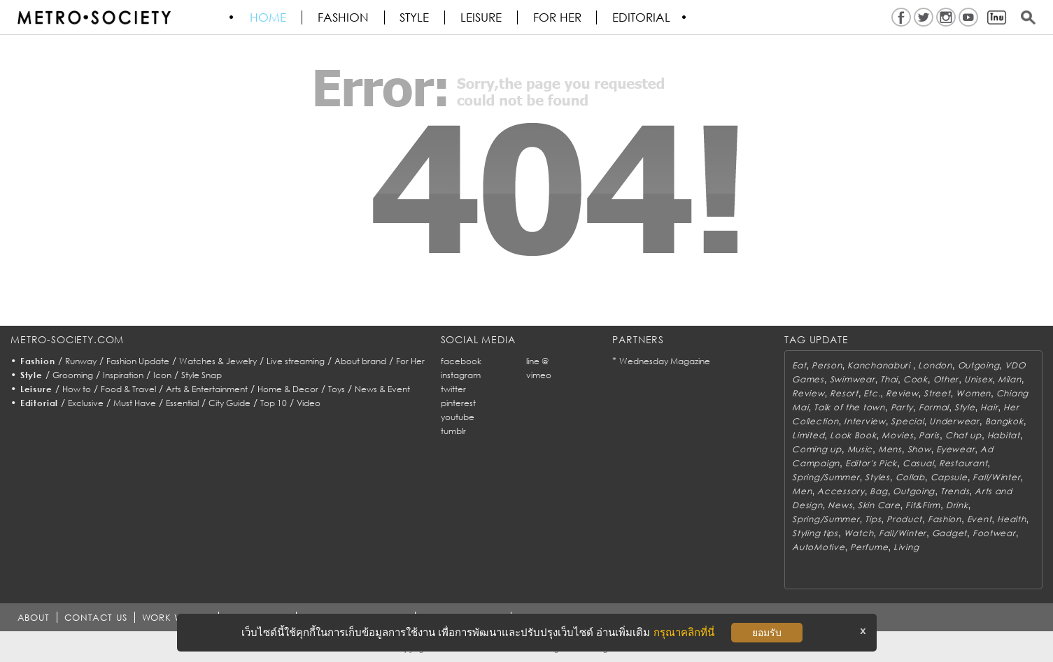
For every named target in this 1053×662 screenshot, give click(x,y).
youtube (457, 417)
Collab (910, 477)
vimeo (538, 375)
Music (860, 449)
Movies (897, 435)
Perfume (869, 547)
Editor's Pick (871, 463)
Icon (162, 375)
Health (1011, 519)
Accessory (840, 491)
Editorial (643, 17)
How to (76, 389)
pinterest (458, 403)
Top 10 (273, 403)
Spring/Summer (825, 477)
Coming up (816, 449)
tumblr (453, 431)
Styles (877, 477)
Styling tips (815, 533)
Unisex (978, 379)
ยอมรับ (767, 632)
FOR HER (559, 17)
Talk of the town (849, 407)
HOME (268, 17)
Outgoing (979, 365)
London (935, 365)
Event (979, 519)
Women (973, 393)
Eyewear (955, 449)
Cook (915, 379)
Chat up (963, 435)
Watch (859, 533)
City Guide (229, 403)
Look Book (853, 435)
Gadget (949, 533)
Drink (957, 505)
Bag (878, 491)
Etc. (871, 393)
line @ (537, 361)
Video (308, 403)
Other (946, 379)
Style (415, 17)
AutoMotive (818, 547)
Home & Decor (287, 389)
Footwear (994, 533)
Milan (1010, 379)
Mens (890, 449)
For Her (410, 361)
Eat (799, 365)
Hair (989, 407)
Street (937, 393)
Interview (864, 421)
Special (907, 421)
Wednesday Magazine (664, 361)
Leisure (482, 17)
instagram (461, 375)
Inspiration (123, 375)
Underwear (954, 421)
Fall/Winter (996, 477)
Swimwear (852, 379)
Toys (336, 389)
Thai (889, 379)
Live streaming (296, 361)
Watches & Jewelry (218, 361)
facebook (461, 361)
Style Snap (201, 375)
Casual (918, 463)
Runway (81, 361)
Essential (182, 403)
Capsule (949, 477)
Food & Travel (128, 389)
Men (802, 491)
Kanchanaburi (879, 365)
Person (827, 365)
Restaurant (963, 463)
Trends (954, 491)
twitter (453, 389)
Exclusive (86, 403)
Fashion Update (137, 361)
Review (808, 393)
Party (902, 407)
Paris (929, 435)
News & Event (382, 389)
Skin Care (879, 505)
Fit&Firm (922, 505)
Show (919, 449)
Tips (873, 519)
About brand (360, 361)
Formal (934, 407)
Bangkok (1004, 421)
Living (906, 547)
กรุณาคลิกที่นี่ (683, 632)
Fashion (343, 17)
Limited (808, 435)
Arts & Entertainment (207, 389)
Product (904, 519)
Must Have (134, 403)
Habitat (1003, 435)
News (840, 505)
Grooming (72, 375)
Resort (844, 393)
